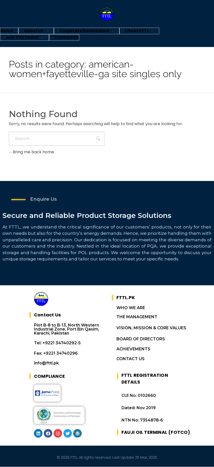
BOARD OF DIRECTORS (140, 339)
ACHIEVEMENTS (133, 349)
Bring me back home (31, 152)
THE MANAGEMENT (136, 317)
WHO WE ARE (130, 308)
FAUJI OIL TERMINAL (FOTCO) (155, 432)
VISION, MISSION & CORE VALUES (151, 328)
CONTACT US (130, 359)
